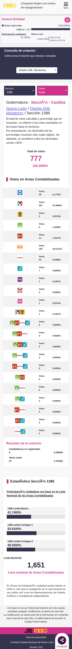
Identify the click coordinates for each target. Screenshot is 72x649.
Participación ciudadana (14, 34)
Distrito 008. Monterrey (31, 70)
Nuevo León (16, 108)
